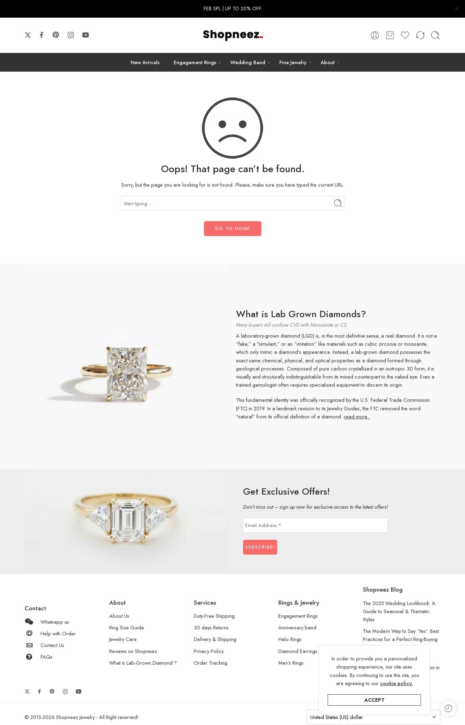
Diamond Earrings (297, 651)
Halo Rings (290, 639)
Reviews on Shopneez (133, 651)
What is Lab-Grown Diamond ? (143, 662)
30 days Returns (211, 627)
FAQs (38, 656)
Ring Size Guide (126, 627)
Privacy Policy (209, 651)
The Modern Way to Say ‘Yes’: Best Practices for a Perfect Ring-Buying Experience (401, 639)
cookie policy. (396, 683)
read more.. (357, 416)
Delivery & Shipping (215, 639)
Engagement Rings (195, 62)
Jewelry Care (123, 639)
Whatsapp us (47, 622)
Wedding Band (247, 62)
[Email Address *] (315, 525)
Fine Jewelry (292, 62)
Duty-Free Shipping (214, 616)
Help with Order (50, 633)
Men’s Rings (291, 662)
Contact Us (44, 645)
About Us (119, 616)
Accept (374, 699)
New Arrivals (145, 62)
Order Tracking (210, 662)
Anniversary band (297, 627)
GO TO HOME (232, 228)
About (328, 62)
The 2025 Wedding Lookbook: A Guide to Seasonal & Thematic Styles (399, 611)
